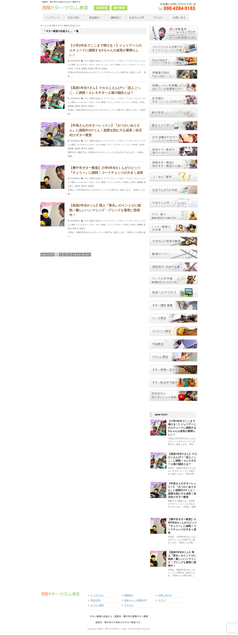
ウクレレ (137, 61)
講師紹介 (128, 595)
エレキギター (82, 65)
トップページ (97, 595)
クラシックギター (128, 65)
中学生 (70, 68)
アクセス (128, 605)
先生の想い (96, 600)
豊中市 (98, 68)
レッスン (141, 65)
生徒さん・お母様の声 (135, 600)
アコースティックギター (114, 61)
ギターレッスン (102, 65)
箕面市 (91, 68)
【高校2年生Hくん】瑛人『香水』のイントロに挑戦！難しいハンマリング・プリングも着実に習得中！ (105, 210)
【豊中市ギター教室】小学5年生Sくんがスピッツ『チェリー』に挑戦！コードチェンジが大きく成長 (182, 526)
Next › (79, 255)
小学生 (77, 68)
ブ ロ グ (162, 600)
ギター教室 (115, 65)
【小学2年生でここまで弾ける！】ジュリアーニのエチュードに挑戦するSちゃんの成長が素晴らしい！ (105, 50)
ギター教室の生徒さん (93, 61)
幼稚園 (84, 68)
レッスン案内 (97, 605)
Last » (87, 255)
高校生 (105, 68)
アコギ (129, 61)
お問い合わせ (165, 595)
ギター (92, 65)
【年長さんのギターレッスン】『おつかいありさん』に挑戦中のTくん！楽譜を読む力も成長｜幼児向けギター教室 (105, 130)
